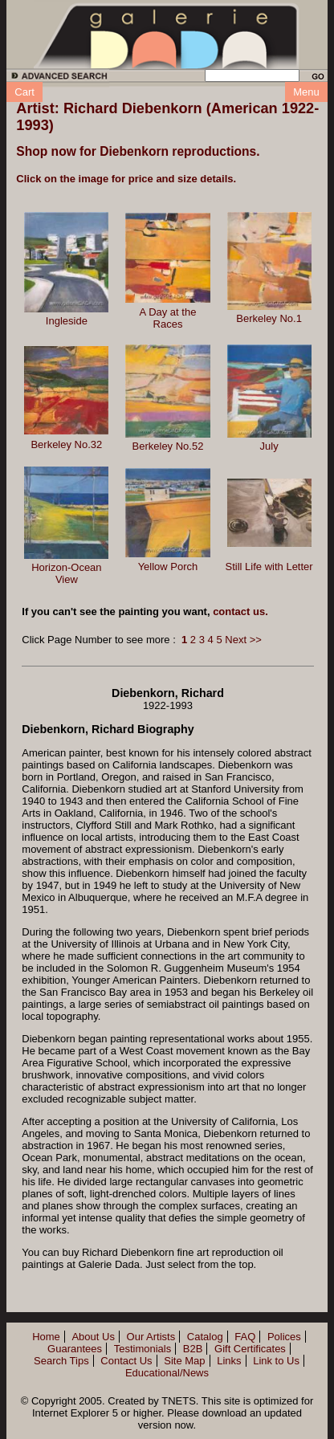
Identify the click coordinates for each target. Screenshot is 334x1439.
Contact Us (126, 1361)
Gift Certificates (250, 1349)
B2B (193, 1349)
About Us (92, 1337)
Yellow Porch (168, 567)
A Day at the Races (168, 318)
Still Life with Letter (269, 567)
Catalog (205, 1337)
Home (46, 1337)
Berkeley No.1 (269, 318)
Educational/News (167, 1373)
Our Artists (151, 1337)
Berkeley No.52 (168, 446)
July (269, 446)
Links (229, 1361)
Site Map (184, 1361)
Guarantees (74, 1349)
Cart (24, 92)
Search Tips (61, 1361)
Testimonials (143, 1349)
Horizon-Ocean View (66, 573)
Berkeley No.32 (66, 444)
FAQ (244, 1337)
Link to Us (276, 1361)
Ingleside (67, 321)
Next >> (243, 640)
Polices (284, 1337)
